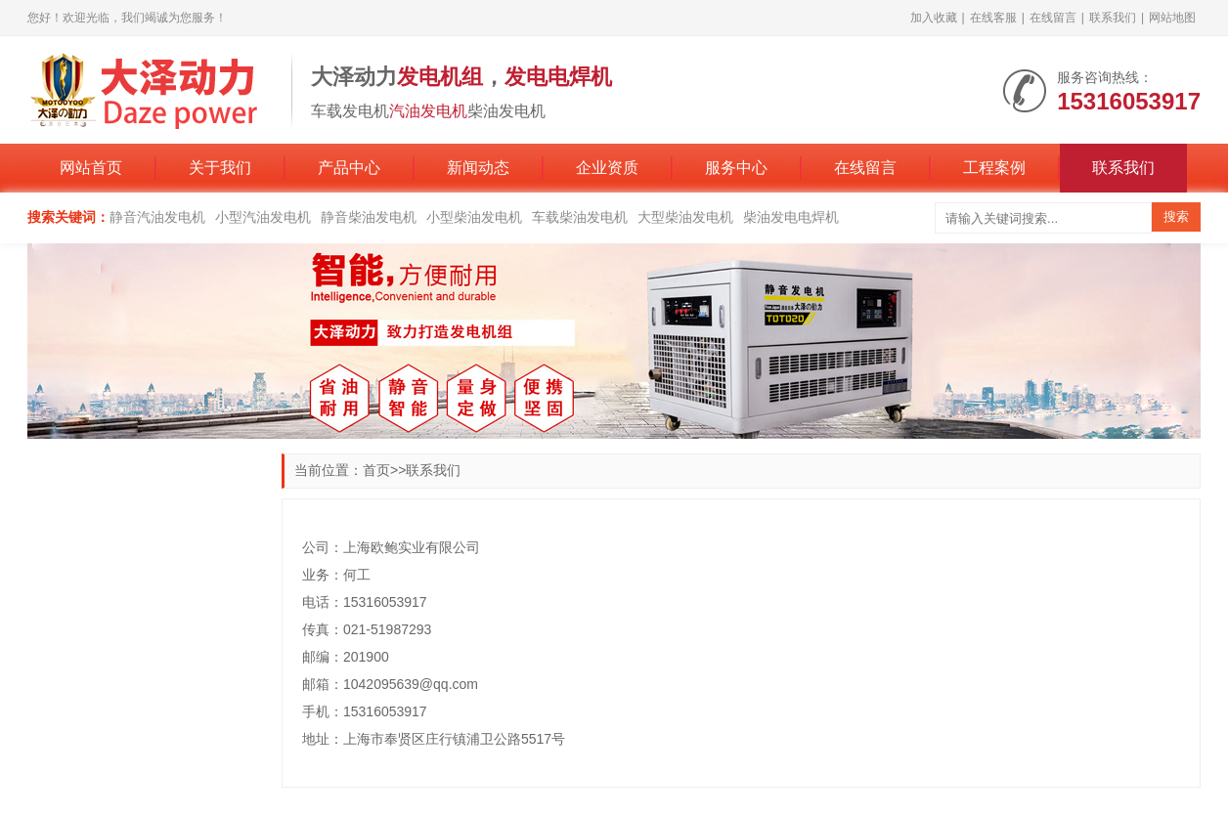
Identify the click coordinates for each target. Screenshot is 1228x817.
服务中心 (736, 167)
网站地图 (1172, 17)
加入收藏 (933, 17)
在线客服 (993, 17)
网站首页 (91, 167)
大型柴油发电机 (685, 217)
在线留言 (1053, 17)
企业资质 (607, 167)
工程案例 (994, 167)
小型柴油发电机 (474, 217)
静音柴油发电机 (369, 217)
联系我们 (1112, 17)
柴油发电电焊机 (791, 217)
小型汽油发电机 (263, 217)
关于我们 (220, 167)
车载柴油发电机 (580, 217)
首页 (376, 470)
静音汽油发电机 (157, 217)
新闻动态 (478, 167)
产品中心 (349, 167)
